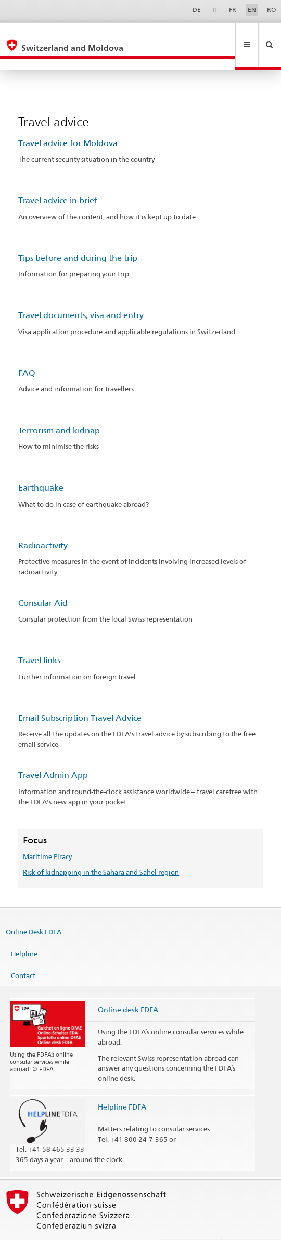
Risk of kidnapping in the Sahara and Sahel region (101, 850)
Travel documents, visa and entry (81, 293)
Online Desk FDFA (33, 909)
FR (232, 10)
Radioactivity (43, 523)
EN (252, 10)
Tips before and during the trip (77, 236)
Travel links (39, 638)
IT (215, 10)
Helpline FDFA (122, 1084)
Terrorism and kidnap (59, 408)
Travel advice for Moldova (68, 121)
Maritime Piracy (47, 834)
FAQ (26, 350)
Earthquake (40, 465)
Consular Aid (43, 581)
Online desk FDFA (128, 987)
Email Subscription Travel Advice (80, 696)
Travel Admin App (53, 753)
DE (197, 10)
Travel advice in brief (57, 178)
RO (271, 10)
